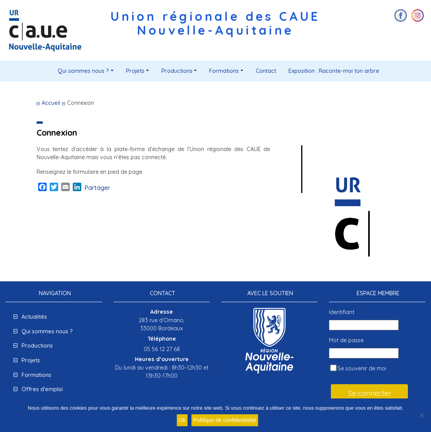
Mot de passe (346, 340)
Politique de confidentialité (224, 420)
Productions (177, 70)
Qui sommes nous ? (83, 70)
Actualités (34, 316)
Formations (224, 70)
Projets (135, 70)
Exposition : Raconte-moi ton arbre (333, 70)
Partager (97, 188)
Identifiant (341, 312)
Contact (266, 70)
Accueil (51, 102)
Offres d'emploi (42, 389)
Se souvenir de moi (358, 368)
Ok (182, 420)
